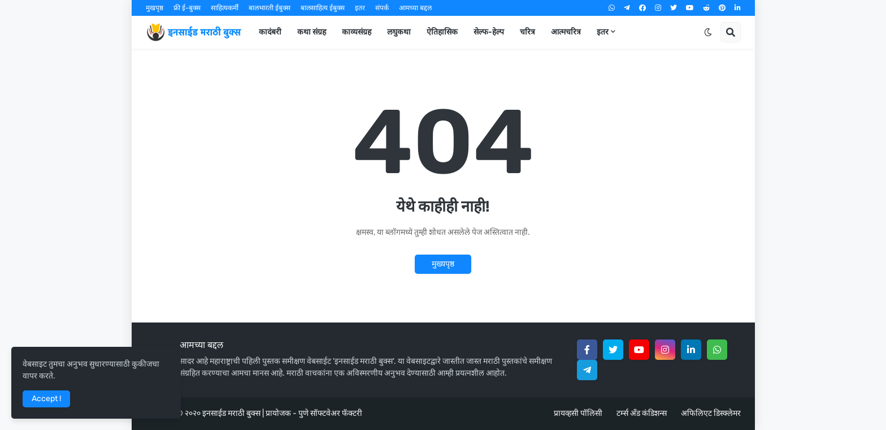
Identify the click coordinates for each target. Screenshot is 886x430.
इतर (360, 8)
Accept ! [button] (46, 398)
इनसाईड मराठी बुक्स (231, 413)
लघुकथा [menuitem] (399, 32)
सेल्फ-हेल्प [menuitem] (489, 32)
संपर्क (382, 8)
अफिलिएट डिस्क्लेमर (711, 413)
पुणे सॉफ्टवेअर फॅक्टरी (330, 413)
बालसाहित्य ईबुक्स (323, 8)
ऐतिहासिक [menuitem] (442, 32)
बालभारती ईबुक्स (269, 8)
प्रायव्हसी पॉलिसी (578, 413)
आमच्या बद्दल (415, 8)
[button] (708, 32)
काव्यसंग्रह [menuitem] (356, 32)
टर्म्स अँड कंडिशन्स (641, 413)
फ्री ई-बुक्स (187, 8)
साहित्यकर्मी (224, 8)
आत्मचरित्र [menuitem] (566, 32)
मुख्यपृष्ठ (443, 264)
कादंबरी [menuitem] (270, 32)
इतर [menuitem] (603, 32)
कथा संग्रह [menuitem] (311, 32)
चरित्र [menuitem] (527, 32)
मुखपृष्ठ (154, 8)
